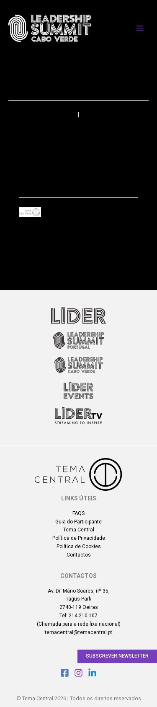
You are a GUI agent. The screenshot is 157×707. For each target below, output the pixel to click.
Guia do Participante (78, 522)
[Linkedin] (92, 672)
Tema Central (78, 530)
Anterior (29, 115)
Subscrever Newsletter (117, 656)
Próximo (127, 115)
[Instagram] (78, 672)
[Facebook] (64, 672)
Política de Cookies (79, 546)
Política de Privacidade (78, 538)
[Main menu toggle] (140, 28)
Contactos (79, 555)
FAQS (78, 513)
